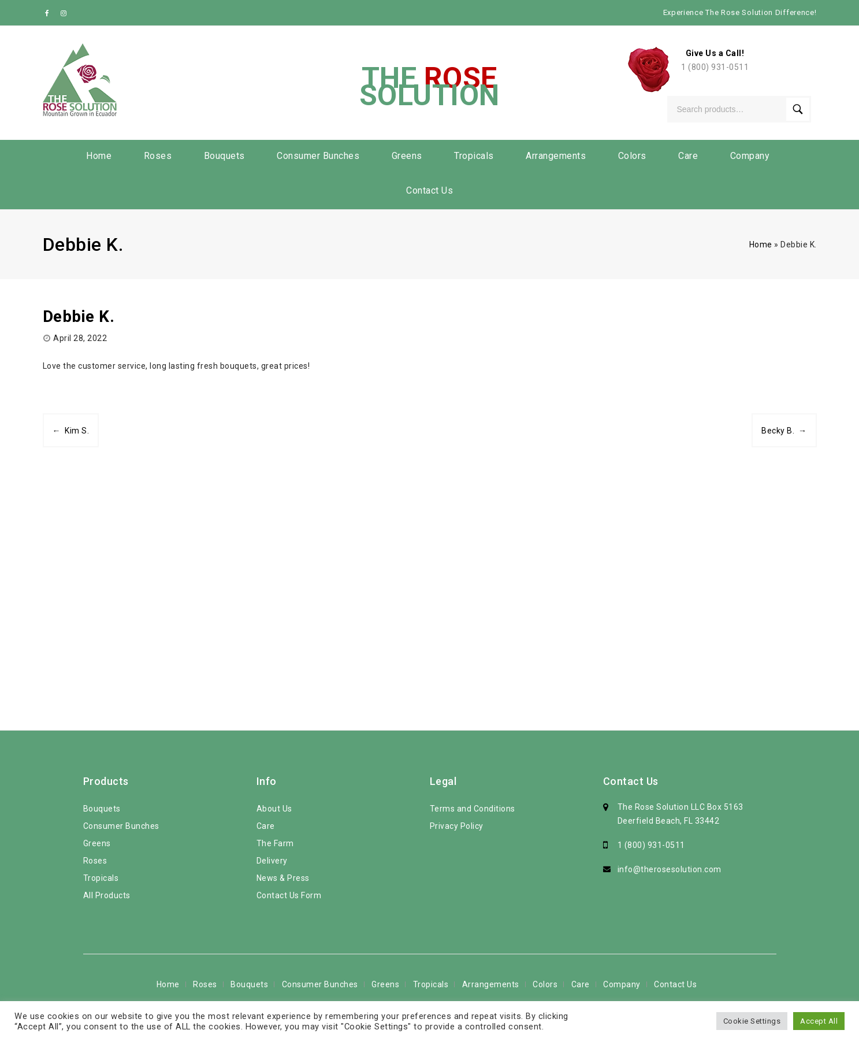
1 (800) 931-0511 (715, 67)
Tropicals (474, 155)
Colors (632, 155)
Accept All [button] (819, 1021)
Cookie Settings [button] (752, 1021)
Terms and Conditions (472, 808)
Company (750, 155)
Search (797, 109)
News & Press (283, 878)
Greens (407, 155)
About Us (274, 808)
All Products (107, 895)
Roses (158, 155)
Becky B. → (784, 430)
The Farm (275, 843)
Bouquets (224, 155)
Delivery (272, 860)
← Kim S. (71, 430)
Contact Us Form (289, 895)
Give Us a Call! (715, 53)
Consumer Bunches (318, 155)
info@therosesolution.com (670, 869)
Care (688, 155)
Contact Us (429, 190)
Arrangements (556, 155)
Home (98, 155)
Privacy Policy (457, 826)
